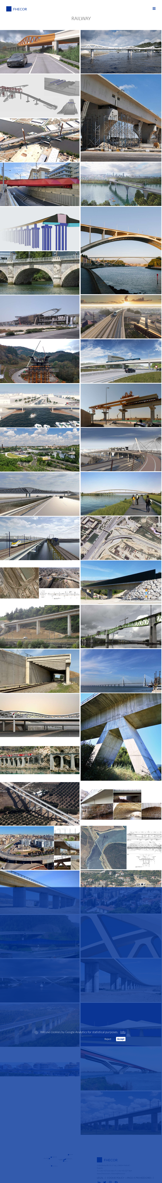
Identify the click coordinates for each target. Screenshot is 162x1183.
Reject (107, 1039)
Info (122, 1032)
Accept (120, 1039)
